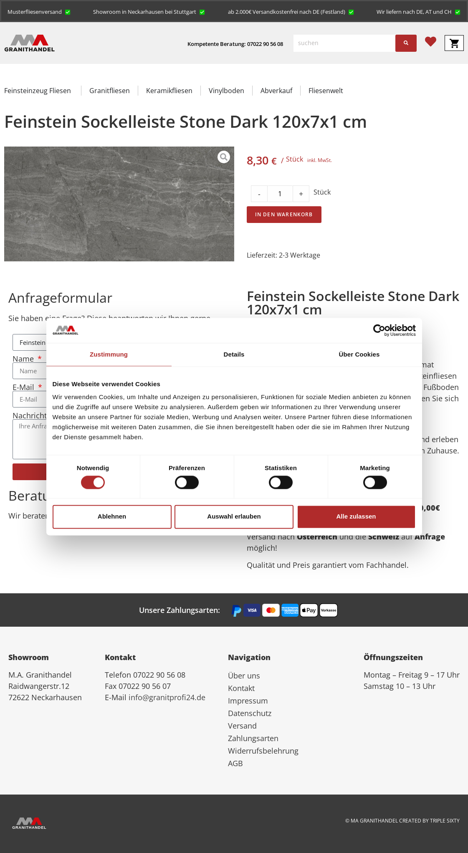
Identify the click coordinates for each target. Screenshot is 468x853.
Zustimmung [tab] (109, 354)
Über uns (244, 676)
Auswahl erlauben (234, 516)
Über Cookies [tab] (359, 354)
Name (24, 358)
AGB (235, 763)
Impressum (248, 701)
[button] (39, 11)
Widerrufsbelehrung (263, 751)
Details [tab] (234, 354)
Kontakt (241, 688)
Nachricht (31, 415)
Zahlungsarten (253, 738)
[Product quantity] (280, 193)
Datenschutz (249, 713)
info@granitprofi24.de (167, 697)
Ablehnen (112, 516)
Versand (242, 726)
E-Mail (24, 387)
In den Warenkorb (284, 214)
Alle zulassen (356, 516)
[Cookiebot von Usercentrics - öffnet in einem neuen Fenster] (379, 330)
